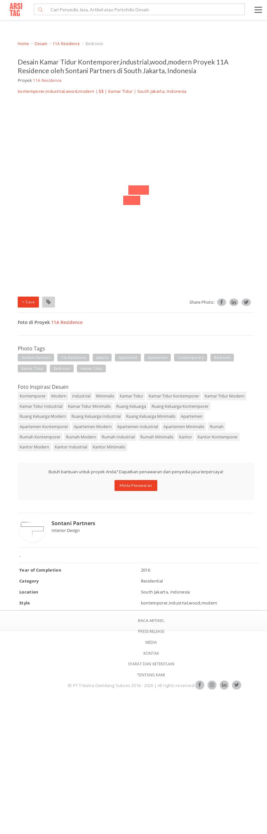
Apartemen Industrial (137, 426)
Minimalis (105, 396)
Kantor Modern (34, 447)
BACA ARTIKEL (151, 620)
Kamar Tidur (120, 91)
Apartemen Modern (93, 426)
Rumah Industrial (118, 437)
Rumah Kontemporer (40, 437)
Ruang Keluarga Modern (43, 416)
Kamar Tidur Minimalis (89, 406)
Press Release (151, 631)
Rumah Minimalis (156, 437)
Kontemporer (33, 396)
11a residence (73, 357)
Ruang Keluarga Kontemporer (180, 406)
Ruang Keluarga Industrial (96, 416)
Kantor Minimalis (109, 447)
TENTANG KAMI (151, 675)
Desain (41, 43)
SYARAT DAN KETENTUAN (151, 664)
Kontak (151, 653)
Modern (59, 396)
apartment (128, 357)
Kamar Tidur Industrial (41, 406)
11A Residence (66, 43)
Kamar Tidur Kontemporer (174, 396)
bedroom (222, 357)
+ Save (28, 302)
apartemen (158, 357)
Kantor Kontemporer (218, 437)
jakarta (102, 357)
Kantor (185, 437)
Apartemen (191, 416)
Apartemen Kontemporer (44, 426)
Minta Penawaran (136, 485)
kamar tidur (32, 368)
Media (151, 642)
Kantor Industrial (71, 447)
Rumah (217, 426)
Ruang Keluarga (131, 406)
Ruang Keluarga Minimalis (150, 416)
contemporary (191, 357)
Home (23, 43)
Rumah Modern (81, 437)
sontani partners (36, 357)
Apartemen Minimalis (183, 426)
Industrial (81, 396)
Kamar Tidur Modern (224, 396)
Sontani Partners (73, 523)
